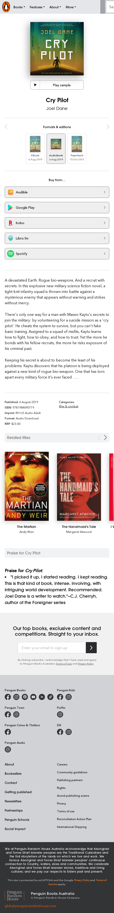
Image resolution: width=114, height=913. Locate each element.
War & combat (68, 406)
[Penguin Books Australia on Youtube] (33, 697)
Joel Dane (57, 108)
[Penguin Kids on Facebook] (60, 697)
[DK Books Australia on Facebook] (60, 732)
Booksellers (13, 773)
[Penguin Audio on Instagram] (8, 749)
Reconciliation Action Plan (74, 819)
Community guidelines (72, 772)
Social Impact (15, 829)
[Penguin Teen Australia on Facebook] (8, 714)
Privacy (61, 803)
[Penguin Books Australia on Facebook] (8, 697)
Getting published (18, 792)
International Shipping (72, 827)
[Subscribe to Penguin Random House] (91, 647)
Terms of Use (64, 663)
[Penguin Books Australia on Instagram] (16, 697)
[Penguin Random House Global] (18, 895)
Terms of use (66, 811)
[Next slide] (105, 437)
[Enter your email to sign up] (52, 647)
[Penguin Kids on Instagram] (69, 697)
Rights (61, 788)
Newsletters (13, 801)
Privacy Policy (86, 663)
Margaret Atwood (79, 531)
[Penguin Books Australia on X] (25, 697)
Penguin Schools (17, 819)
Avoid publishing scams (73, 795)
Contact (11, 783)
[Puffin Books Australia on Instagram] (60, 714)
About (9, 764)
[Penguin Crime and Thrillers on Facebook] (8, 732)
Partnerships (14, 810)
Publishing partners (70, 780)
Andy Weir (26, 531)
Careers (62, 764)
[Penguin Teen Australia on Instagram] (16, 714)
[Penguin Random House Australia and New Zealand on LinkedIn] (42, 697)
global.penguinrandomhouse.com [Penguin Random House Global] (30, 905)
